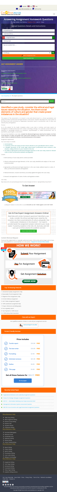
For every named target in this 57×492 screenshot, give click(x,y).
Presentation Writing (9, 453)
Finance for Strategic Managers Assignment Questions (16, 398)
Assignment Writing (8, 462)
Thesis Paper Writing (9, 470)
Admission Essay (8, 434)
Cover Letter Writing (9, 455)
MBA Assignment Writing (10, 419)
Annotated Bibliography (9, 432)
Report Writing (7, 447)
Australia (23, 6)
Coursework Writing (8, 468)
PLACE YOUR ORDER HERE (28, 231)
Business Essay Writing (9, 421)
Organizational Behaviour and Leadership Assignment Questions (19, 395)
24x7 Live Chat (36, 9)
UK (30, 6)
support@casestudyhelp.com (23, 9)
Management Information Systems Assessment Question (17, 404)
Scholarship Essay (8, 436)
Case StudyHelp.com (6, 96)
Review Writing (7, 440)
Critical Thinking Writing (9, 442)
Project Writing (7, 449)
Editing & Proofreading (9, 457)
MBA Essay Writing (8, 417)
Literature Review (8, 425)
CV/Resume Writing (8, 427)
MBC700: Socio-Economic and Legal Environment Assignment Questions (21, 407)
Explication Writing (8, 438)
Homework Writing (8, 466)
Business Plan (7, 423)
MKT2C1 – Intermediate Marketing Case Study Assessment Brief (19, 401)
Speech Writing (7, 451)
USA (35, 6)
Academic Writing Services (10, 472)
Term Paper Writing (8, 464)
